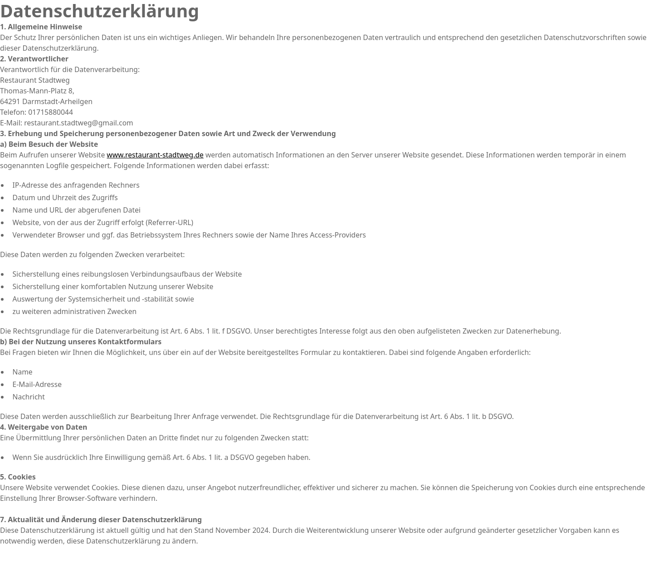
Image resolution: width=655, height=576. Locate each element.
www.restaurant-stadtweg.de (155, 155)
